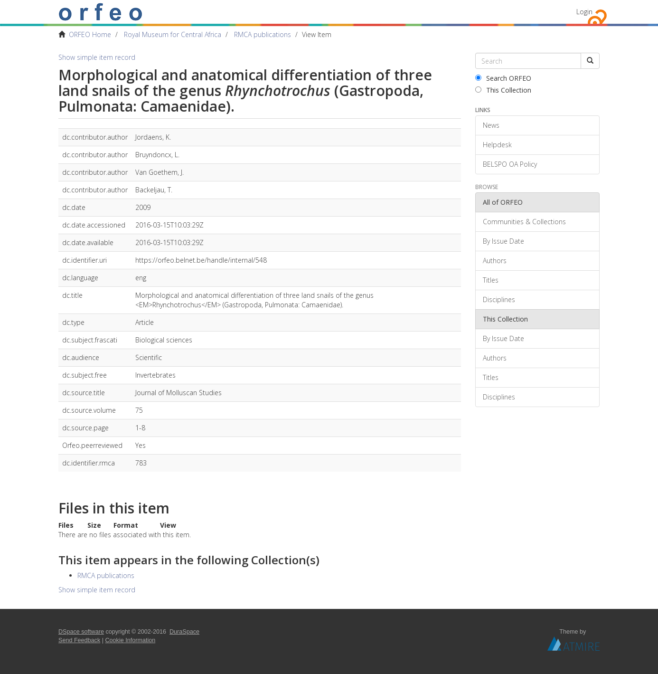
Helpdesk (497, 144)
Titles (490, 280)
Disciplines (499, 299)
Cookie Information (130, 640)
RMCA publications (262, 34)
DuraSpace (184, 631)
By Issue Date (503, 241)
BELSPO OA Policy (510, 164)
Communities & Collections (524, 221)
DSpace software (81, 631)
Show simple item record (96, 57)
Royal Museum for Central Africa (172, 34)
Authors (495, 260)
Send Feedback (79, 640)
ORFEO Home (90, 34)
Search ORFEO (503, 78)
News (491, 125)
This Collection (503, 90)
